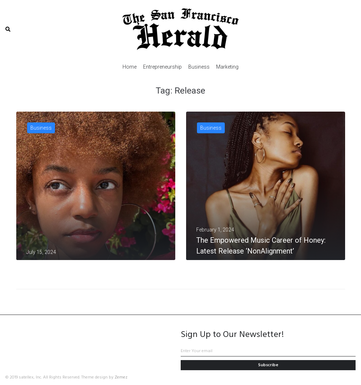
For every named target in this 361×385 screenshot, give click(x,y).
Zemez (121, 377)
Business (41, 128)
